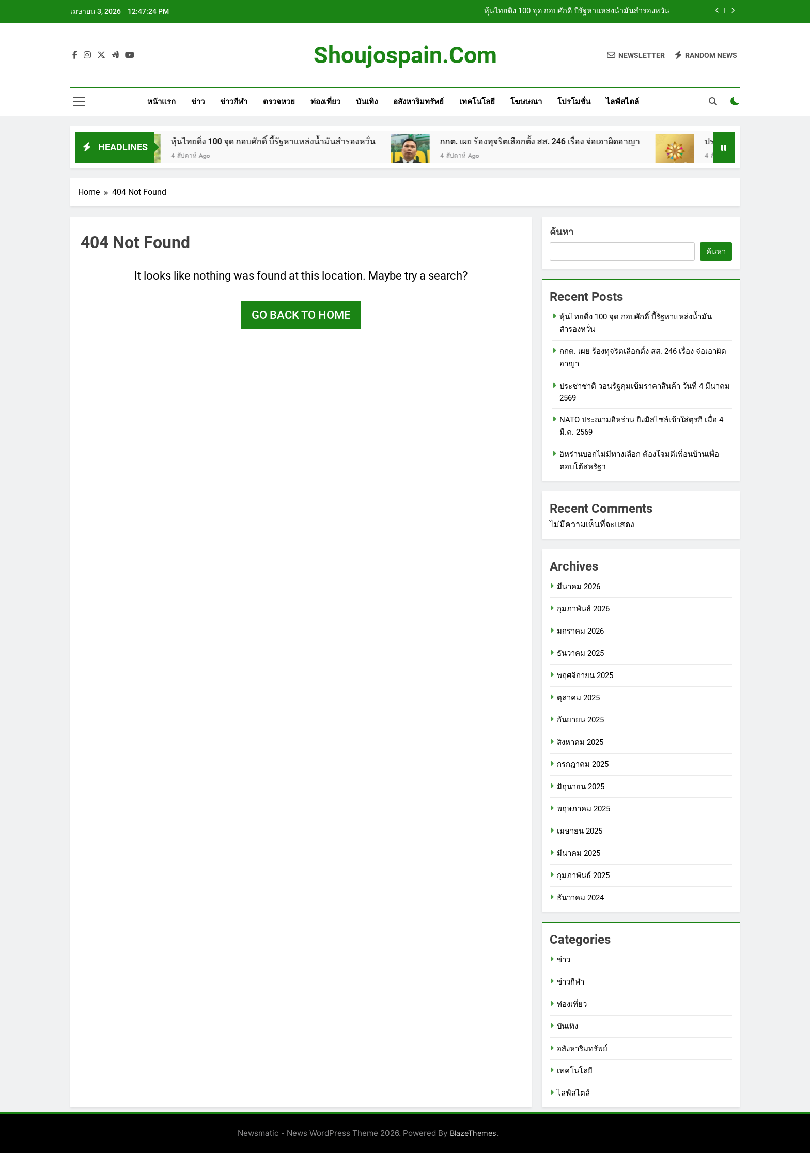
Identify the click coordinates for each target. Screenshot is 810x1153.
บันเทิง (367, 101)
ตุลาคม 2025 (578, 697)
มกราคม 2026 (580, 631)
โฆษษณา (526, 101)
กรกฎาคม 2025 (583, 764)
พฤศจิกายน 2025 (585, 675)
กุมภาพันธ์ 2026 (583, 608)
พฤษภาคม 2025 (583, 808)
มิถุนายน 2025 (580, 786)
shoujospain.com (405, 55)
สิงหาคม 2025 (580, 742)
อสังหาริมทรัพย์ (418, 101)
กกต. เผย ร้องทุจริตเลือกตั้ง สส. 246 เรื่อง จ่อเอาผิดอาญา (552, 141)
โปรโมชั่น (573, 101)
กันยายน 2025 (580, 720)
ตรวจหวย (279, 101)
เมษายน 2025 (579, 831)
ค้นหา (561, 231)
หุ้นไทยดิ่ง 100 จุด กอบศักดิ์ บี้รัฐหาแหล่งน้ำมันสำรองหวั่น (576, 11)
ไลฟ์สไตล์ (622, 101)
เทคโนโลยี (477, 101)
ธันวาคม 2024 (580, 897)
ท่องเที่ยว (325, 101)
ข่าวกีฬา (233, 101)
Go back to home (301, 315)
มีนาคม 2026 (578, 586)
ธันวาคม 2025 (580, 653)
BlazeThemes (473, 1133)
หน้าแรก (161, 101)
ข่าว (198, 101)
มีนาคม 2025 (578, 853)
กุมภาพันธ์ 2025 (583, 875)
